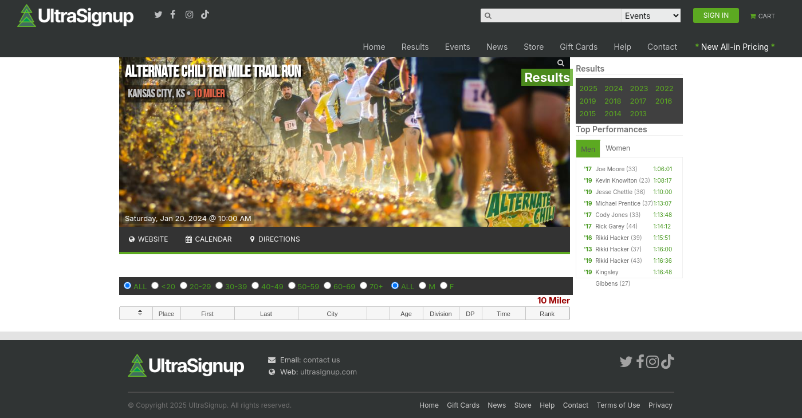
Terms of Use (618, 405)
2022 (664, 88)
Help (623, 47)
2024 (613, 88)
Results (415, 47)
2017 (638, 100)
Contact (662, 47)
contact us (321, 359)
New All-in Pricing (735, 47)
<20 (168, 286)
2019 (587, 100)
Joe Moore (609, 168)
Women (618, 148)
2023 (639, 88)
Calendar (208, 239)
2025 (588, 88)
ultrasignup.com (328, 371)
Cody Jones (611, 214)
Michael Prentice (617, 203)
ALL (140, 286)
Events (457, 47)
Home (374, 47)
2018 (612, 100)
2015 (587, 113)
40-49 (272, 286)
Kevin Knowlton (616, 180)
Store (534, 47)
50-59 (309, 286)
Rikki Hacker (612, 237)
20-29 (200, 286)
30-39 (236, 286)
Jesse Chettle (613, 191)
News (497, 47)
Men (588, 149)
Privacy (660, 405)
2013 (638, 113)
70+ (376, 286)
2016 (663, 100)
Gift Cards (578, 47)
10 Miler (553, 300)
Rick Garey (609, 226)
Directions (273, 239)
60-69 (344, 286)
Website (147, 239)
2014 (613, 113)
